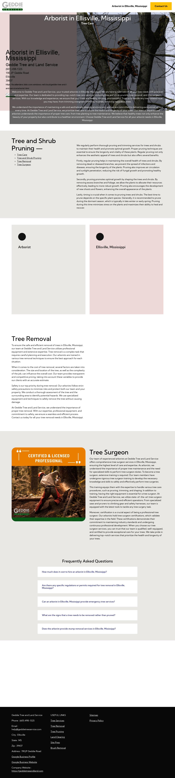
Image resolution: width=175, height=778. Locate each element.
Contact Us (161, 6)
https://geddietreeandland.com (27, 771)
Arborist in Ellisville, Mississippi (129, 6)
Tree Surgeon (24, 164)
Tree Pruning (57, 731)
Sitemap (94, 715)
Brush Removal (58, 748)
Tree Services (57, 720)
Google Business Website (24, 762)
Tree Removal (24, 161)
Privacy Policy (97, 720)
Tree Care (87, 62)
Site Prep (55, 742)
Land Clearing (58, 737)
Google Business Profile (23, 756)
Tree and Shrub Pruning (29, 158)
